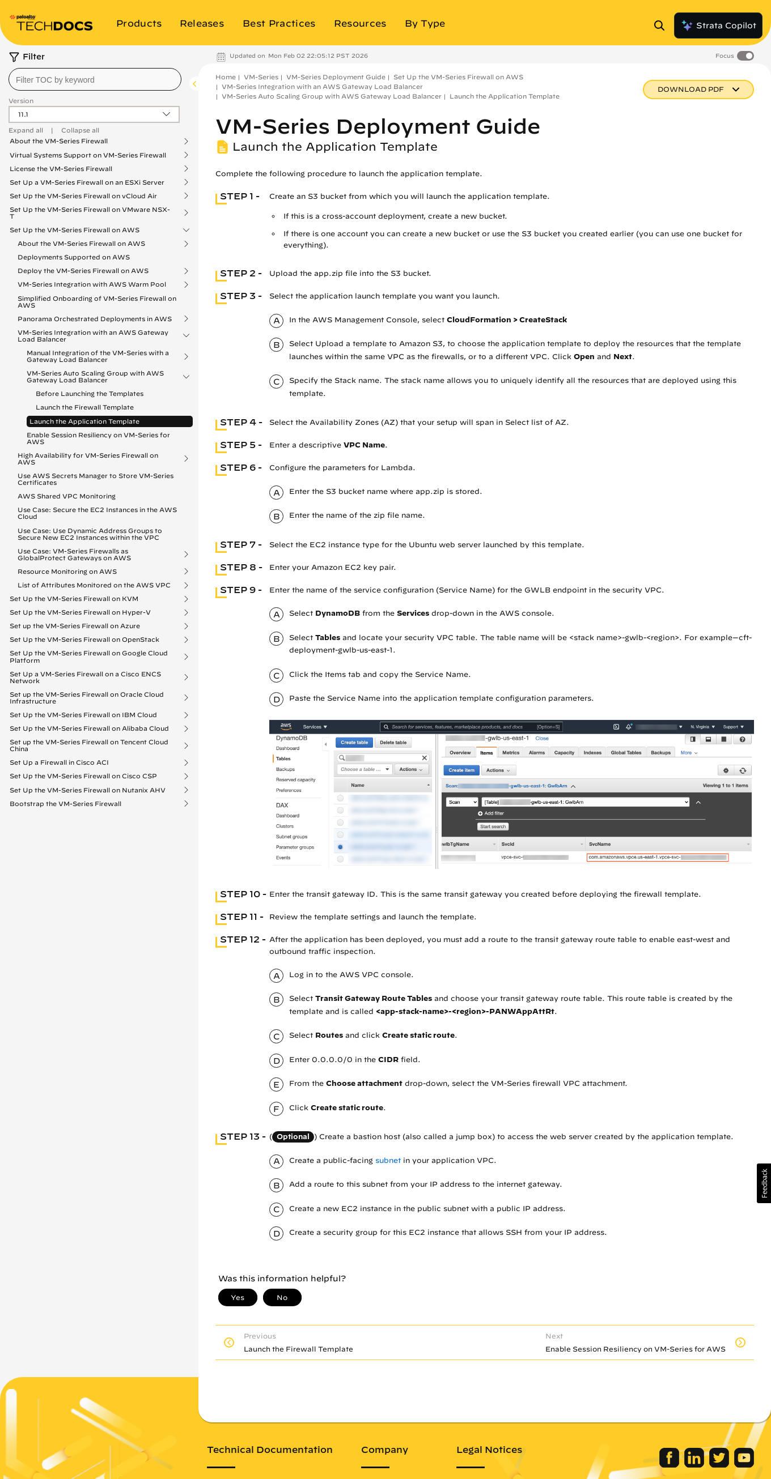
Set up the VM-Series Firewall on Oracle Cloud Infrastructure (87, 698)
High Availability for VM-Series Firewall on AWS (88, 459)
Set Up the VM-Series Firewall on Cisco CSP (83, 776)
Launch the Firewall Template (85, 407)
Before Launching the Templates (89, 393)
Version (21, 100)
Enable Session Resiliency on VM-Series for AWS (98, 438)
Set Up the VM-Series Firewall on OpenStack (84, 639)
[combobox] (95, 79)
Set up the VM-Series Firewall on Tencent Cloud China (89, 745)
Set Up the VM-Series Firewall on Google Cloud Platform (89, 656)
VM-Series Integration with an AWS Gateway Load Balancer (93, 336)
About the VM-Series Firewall (59, 141)
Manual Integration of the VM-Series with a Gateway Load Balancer (98, 356)
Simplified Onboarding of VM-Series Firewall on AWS (97, 302)
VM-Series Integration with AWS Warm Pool (92, 284)
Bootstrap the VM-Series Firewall (65, 803)
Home (225, 76)
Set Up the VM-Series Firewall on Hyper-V (80, 612)
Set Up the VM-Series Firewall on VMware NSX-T (90, 213)
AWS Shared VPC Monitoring (67, 496)
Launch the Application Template (84, 421)
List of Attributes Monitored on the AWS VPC (94, 585)
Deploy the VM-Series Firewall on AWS (83, 270)
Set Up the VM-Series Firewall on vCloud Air (83, 196)
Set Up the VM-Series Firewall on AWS (74, 230)
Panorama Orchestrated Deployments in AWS (95, 319)
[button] (764, 1183)
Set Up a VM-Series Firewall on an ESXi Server (87, 182)
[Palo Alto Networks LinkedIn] (695, 1464)
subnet (388, 1160)
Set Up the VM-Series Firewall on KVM (74, 598)
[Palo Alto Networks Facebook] (670, 1464)
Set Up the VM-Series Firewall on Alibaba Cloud (89, 728)
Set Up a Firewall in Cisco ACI (59, 762)
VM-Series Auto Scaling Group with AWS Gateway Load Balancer (95, 376)
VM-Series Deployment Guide (336, 76)
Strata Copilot (718, 25)
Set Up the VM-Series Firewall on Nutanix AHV (88, 790)
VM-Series (261, 76)
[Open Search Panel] (662, 25)
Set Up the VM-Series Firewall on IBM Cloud (83, 714)
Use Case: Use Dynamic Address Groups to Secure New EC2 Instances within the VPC (90, 534)
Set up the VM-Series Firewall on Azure (75, 626)
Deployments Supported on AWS (74, 257)
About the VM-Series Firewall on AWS (81, 243)
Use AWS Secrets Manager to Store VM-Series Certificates (95, 479)
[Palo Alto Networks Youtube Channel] (744, 1464)
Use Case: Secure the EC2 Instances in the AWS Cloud (97, 513)
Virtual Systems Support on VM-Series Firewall (88, 155)
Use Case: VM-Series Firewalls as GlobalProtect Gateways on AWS (74, 554)
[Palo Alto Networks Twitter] (720, 1464)
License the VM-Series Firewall (61, 168)
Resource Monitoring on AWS (67, 571)
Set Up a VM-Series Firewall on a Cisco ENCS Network (85, 677)
